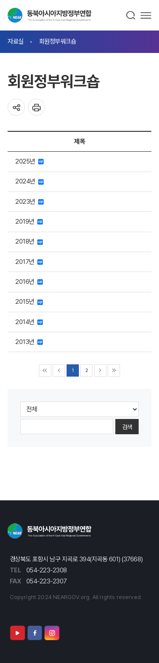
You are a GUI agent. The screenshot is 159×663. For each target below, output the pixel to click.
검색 (131, 15)
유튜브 (17, 632)
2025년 (29, 161)
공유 (16, 107)
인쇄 (36, 107)
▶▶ (114, 370)
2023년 (29, 201)
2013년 (29, 342)
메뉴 (145, 15)
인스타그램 (52, 632)
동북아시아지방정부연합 (50, 15)
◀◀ (45, 370)
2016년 (29, 281)
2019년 (29, 221)
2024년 (29, 181)
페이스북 (35, 632)
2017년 (29, 262)
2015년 (29, 301)
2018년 (29, 241)
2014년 (29, 322)
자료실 (16, 41)
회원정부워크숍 (57, 41)
